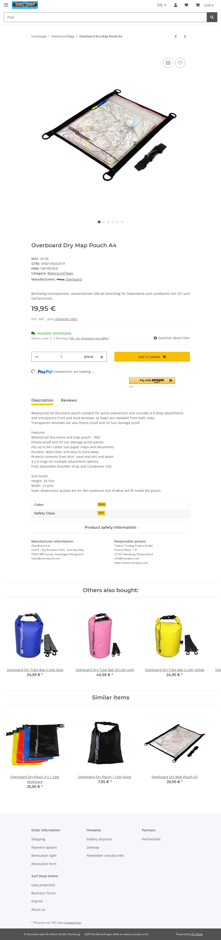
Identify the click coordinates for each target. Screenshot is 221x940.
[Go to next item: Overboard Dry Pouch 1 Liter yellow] (185, 36)
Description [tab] (42, 400)
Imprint (37, 901)
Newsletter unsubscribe (105, 855)
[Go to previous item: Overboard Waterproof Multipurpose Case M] (175, 36)
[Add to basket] (35, 51)
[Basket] (204, 5)
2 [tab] (103, 222)
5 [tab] (117, 222)
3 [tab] (108, 222)
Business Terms (43, 893)
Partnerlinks (151, 839)
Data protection (43, 885)
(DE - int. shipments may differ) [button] (89, 338)
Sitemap (93, 847)
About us (38, 909)
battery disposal (99, 839)
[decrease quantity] (37, 356)
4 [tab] (113, 222)
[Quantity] (61, 356)
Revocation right (43, 855)
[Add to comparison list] (168, 63)
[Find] (105, 17)
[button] (175, 5)
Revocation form (43, 864)
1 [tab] (99, 222)
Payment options (44, 847)
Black (102, 504)
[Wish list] (186, 5)
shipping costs (66, 319)
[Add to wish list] (180, 63)
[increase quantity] (102, 356)
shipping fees (72, 923)
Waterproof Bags (60, 273)
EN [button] (159, 5)
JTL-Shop (197, 934)
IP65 (101, 512)
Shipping (38, 839)
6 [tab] (122, 222)
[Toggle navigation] (6, 3)
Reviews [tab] (69, 400)
